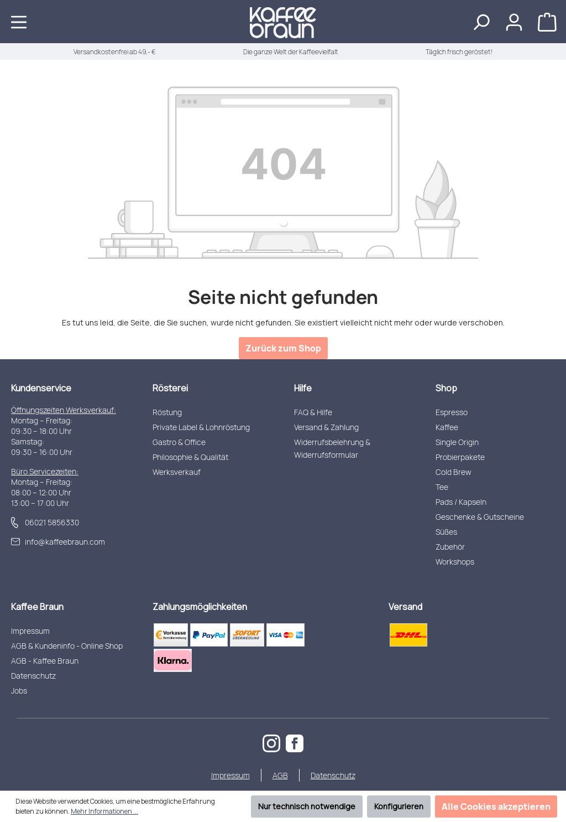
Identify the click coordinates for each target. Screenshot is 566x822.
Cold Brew (453, 472)
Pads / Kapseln (461, 502)
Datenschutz (33, 675)
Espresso (452, 412)
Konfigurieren (398, 806)
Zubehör (450, 546)
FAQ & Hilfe (313, 412)
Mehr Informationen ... (104, 811)
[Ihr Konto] (514, 21)
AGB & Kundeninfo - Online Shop (67, 645)
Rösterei (170, 388)
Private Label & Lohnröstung (201, 427)
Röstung (167, 412)
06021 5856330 (52, 522)
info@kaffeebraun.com (65, 541)
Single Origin (457, 442)
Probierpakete (460, 457)
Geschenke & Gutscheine (480, 516)
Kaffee (447, 427)
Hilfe (303, 388)
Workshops (455, 561)
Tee (442, 487)
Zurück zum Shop (283, 348)
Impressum (30, 630)
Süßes (446, 531)
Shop (446, 388)
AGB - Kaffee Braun (44, 660)
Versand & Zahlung (326, 427)
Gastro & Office (179, 442)
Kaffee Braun (37, 607)
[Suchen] (480, 21)
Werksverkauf (177, 472)
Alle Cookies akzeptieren (496, 806)
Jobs (19, 690)
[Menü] (18, 21)
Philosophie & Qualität (190, 457)
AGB (280, 775)
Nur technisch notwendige (306, 806)
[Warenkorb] (547, 21)
